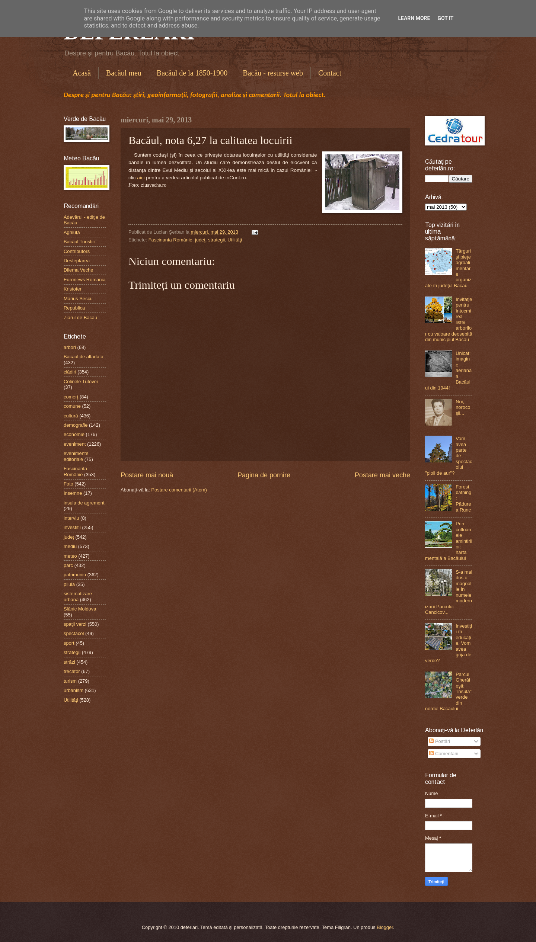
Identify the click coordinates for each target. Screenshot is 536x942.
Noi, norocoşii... (463, 407)
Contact (329, 73)
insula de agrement (84, 503)
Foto (68, 484)
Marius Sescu (78, 298)
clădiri (70, 372)
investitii (72, 527)
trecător (72, 671)
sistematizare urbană (78, 596)
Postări (439, 741)
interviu (71, 518)
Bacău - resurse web (273, 73)
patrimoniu (75, 574)
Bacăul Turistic (79, 241)
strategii (216, 240)
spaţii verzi (75, 624)
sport (69, 643)
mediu (70, 546)
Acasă (82, 73)
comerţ (71, 397)
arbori (70, 347)
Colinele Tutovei (81, 381)
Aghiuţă (72, 232)
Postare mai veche (382, 475)
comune (72, 406)
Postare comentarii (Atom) (179, 490)
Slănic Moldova (80, 609)
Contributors (77, 251)
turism (70, 681)
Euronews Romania (84, 279)
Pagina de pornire (263, 475)
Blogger (385, 927)
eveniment (75, 444)
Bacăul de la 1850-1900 (192, 73)
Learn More (414, 18)
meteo (70, 556)
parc (68, 565)
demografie (75, 425)
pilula (69, 584)
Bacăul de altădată (83, 356)
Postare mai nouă (147, 475)
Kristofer (73, 289)
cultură (71, 416)
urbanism (73, 690)
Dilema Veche (78, 270)
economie (74, 434)
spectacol (74, 633)
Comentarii (443, 753)
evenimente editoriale (76, 456)
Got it (445, 18)
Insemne (73, 493)
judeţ (200, 240)
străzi (69, 662)
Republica (74, 308)
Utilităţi (234, 240)
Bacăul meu (123, 73)
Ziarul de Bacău (80, 317)
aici (140, 177)
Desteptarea (77, 260)
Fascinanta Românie (170, 240)
